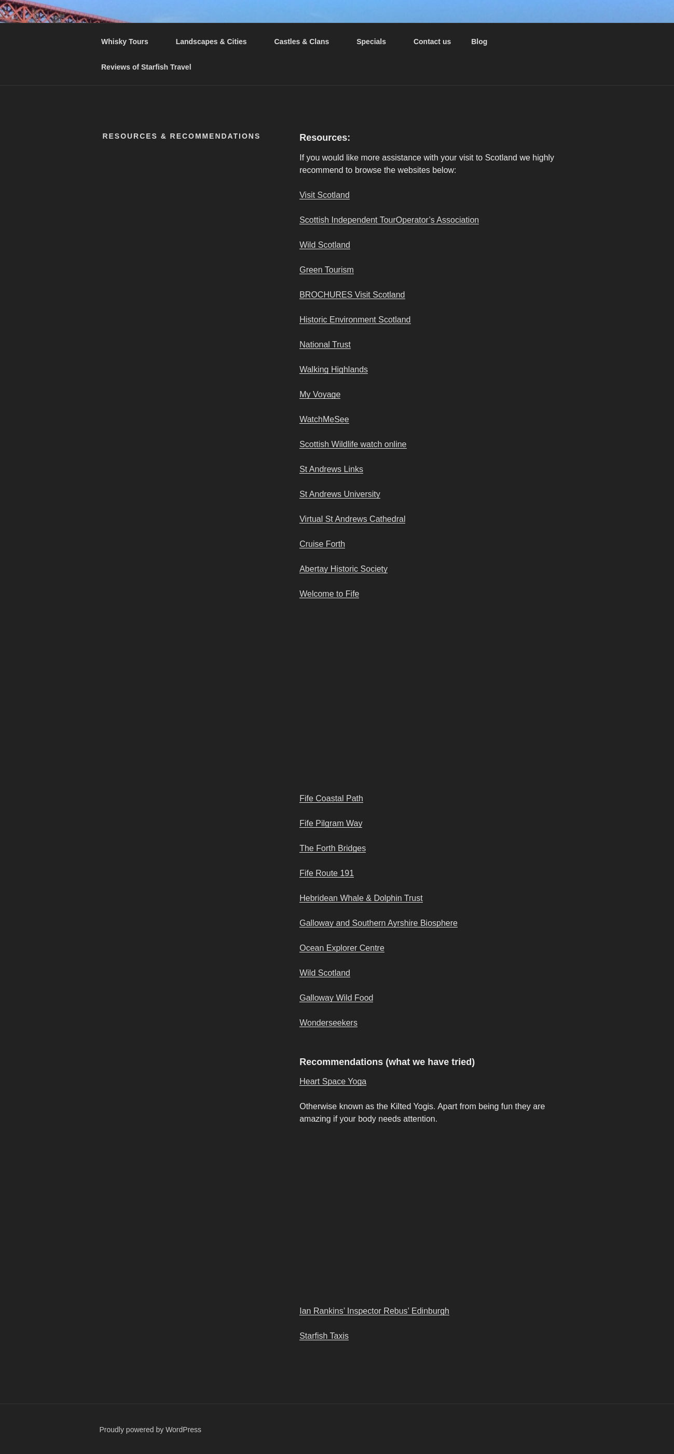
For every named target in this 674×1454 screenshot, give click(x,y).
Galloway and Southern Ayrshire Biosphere (378, 923)
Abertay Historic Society (343, 568)
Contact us (432, 41)
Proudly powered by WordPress (151, 1429)
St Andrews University (339, 494)
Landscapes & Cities (216, 41)
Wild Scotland (324, 972)
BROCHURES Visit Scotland (352, 294)
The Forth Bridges (332, 848)
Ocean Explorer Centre (341, 948)
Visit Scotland (324, 195)
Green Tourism (326, 269)
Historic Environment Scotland (354, 319)
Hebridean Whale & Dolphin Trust (360, 898)
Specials (376, 41)
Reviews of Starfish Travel (146, 67)
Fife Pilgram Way (330, 823)
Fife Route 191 (326, 873)
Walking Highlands (333, 369)
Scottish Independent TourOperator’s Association (389, 220)
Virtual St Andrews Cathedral (352, 519)
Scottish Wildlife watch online (352, 444)
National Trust (325, 344)
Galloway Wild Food (336, 997)
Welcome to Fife (329, 593)
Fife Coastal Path (331, 798)
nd (345, 244)
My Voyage (319, 394)
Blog (479, 41)
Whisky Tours (129, 41)
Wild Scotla (320, 244)
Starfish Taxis (324, 1335)
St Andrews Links (331, 469)
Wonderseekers (328, 1022)
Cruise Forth (322, 544)
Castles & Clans (306, 41)
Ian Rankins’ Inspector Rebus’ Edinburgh (374, 1311)
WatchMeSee (324, 419)
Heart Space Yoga (332, 1081)
